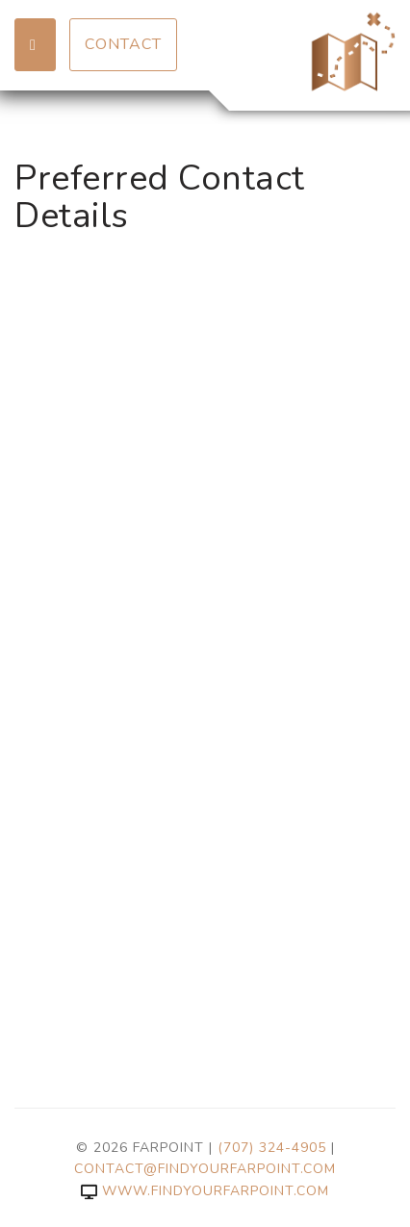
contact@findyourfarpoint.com (205, 1169)
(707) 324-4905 (272, 1147)
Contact (123, 44)
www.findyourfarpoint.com (205, 1191)
